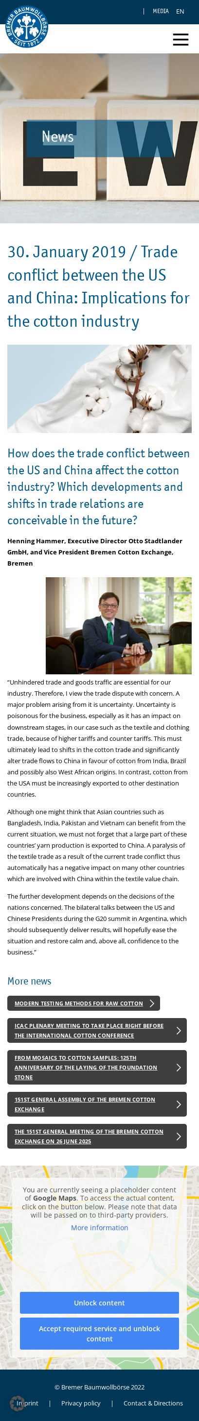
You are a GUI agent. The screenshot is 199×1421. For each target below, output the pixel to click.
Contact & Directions (153, 1403)
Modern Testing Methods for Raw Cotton (79, 1003)
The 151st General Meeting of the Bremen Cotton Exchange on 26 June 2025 (89, 1136)
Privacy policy (81, 1403)
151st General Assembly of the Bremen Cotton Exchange (85, 1104)
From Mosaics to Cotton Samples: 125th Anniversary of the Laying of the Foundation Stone (86, 1067)
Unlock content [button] (99, 1303)
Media (161, 11)
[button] (17, 1403)
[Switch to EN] (180, 11)
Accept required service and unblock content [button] (99, 1334)
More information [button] (99, 1227)
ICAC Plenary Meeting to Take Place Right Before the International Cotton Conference (89, 1030)
